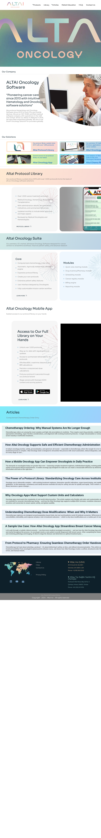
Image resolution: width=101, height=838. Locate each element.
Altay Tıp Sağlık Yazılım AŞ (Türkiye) (81, 578)
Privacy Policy (41, 575)
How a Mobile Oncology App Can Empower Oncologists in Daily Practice (49, 461)
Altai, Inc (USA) (77, 562)
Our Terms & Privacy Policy (50, 595)
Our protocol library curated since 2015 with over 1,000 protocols (44, 144)
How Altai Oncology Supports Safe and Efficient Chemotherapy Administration (52, 444)
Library (38, 562)
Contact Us (40, 568)
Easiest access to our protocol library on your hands (43, 156)
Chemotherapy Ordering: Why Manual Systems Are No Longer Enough (47, 428)
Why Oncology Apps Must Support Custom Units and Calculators (44, 495)
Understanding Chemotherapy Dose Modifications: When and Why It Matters (51, 512)
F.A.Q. (38, 565)
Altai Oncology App (42, 162)
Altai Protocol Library (43, 150)
